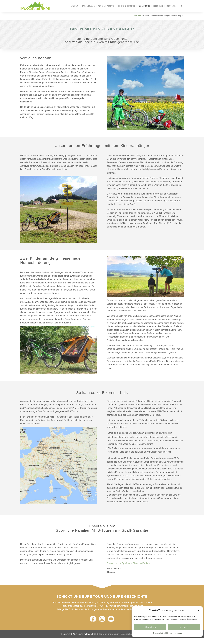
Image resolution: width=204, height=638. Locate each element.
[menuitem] (74, 6)
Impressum (177, 633)
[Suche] (181, 6)
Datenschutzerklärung (162, 633)
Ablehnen (184, 627)
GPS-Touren (99, 634)
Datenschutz (127, 634)
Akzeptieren (150, 627)
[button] (198, 610)
